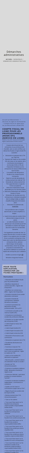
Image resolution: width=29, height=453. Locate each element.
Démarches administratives (14, 61)
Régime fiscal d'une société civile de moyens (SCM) (14, 392)
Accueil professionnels (10, 120)
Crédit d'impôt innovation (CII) (14, 331)
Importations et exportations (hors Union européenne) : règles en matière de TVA (14, 351)
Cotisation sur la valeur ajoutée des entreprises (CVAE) (14, 320)
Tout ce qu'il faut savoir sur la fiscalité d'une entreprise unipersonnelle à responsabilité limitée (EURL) (13, 404)
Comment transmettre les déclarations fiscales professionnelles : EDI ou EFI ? (13, 306)
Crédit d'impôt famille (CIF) (13, 328)
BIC (17, 199)
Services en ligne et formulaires (14, 121)
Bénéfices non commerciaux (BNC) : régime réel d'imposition (13, 291)
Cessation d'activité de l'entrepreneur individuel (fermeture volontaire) (11, 300)
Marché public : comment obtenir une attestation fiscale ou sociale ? (14, 360)
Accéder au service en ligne (14, 255)
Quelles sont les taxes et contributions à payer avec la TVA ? (14, 387)
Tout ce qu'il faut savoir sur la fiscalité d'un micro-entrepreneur (14, 439)
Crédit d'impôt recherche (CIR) (14, 333)
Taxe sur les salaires (11, 399)
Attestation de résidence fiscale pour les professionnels (13, 280)
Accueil (9, 59)
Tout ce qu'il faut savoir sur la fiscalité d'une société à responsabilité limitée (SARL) (13, 422)
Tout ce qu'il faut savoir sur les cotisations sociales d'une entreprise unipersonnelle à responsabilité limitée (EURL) (13, 445)
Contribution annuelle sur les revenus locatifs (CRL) (13, 311)
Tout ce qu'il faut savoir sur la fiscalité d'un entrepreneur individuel (13, 411)
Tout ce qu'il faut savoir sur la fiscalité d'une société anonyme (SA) (14, 417)
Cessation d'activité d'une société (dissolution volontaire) (14, 295)
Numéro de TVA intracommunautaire (10, 365)
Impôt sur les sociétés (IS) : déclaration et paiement (12, 356)
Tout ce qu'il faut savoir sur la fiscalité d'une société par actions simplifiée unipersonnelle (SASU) (14, 434)
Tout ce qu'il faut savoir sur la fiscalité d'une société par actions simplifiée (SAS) (14, 428)
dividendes (15, 206)
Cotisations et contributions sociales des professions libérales (14, 316)
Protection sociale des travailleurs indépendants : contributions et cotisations (14, 382)
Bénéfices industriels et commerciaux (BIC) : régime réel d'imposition (13, 285)
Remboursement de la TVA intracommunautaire (12, 396)
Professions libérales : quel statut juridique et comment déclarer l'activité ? (14, 376)
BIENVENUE (18, 59)
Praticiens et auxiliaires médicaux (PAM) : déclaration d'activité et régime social (14, 370)
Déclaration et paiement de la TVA (15, 340)
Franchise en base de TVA (12, 347)
